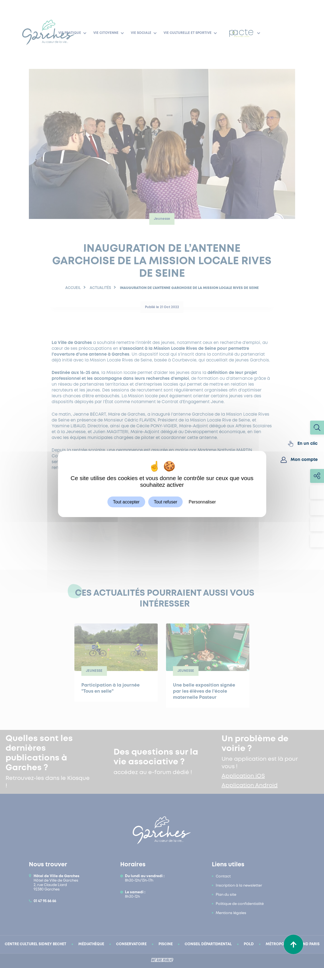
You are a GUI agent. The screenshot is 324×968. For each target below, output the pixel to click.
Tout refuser (165, 502)
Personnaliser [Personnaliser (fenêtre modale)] (202, 502)
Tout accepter (126, 502)
